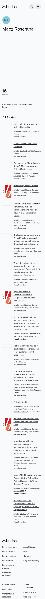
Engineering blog (31, 560)
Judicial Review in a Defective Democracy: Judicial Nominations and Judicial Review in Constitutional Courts (27, 210)
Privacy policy (29, 592)
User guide (7, 589)
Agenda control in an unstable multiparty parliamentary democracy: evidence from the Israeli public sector (25, 447)
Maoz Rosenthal (20, 412)
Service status (8, 585)
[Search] (31, 6)
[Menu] (38, 6)
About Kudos (29, 547)
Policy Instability (21, 402)
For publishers (8, 551)
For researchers (9, 547)
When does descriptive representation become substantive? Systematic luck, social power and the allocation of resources (27, 269)
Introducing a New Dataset (26, 185)
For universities (9, 556)
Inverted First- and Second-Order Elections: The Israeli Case (26, 421)
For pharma (7, 560)
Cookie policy (29, 597)
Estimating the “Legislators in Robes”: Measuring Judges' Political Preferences (27, 166)
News (25, 551)
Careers (27, 556)
